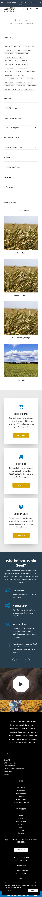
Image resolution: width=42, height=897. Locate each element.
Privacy (21, 833)
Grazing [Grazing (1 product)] (24, 61)
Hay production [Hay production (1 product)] (21, 64)
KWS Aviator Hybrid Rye (21, 295)
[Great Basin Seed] (10, 9)
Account (21, 824)
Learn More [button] (21, 535)
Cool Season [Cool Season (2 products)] (27, 50)
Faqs (21, 816)
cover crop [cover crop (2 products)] (9, 53)
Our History (21, 819)
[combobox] (21, 108)
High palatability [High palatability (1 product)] (10, 68)
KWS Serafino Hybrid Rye (21, 338)
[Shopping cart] (30, 9)
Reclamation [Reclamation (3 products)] (20, 82)
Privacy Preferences (10, 891)
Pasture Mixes (9, 766)
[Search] (23, 9)
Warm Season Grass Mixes (14, 769)
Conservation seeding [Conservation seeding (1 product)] (12, 50)
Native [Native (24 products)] (17, 75)
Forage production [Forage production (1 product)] (11, 61)
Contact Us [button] (21, 485)
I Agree (33, 890)
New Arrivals (21, 799)
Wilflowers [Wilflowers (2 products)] (32, 85)
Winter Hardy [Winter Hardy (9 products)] (17, 89)
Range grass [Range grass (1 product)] (9, 82)
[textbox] (21, 108)
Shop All (7, 760)
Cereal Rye (21, 253)
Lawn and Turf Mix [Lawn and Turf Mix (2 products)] (30, 71)
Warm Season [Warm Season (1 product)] (9, 85)
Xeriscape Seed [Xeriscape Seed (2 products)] (29, 89)
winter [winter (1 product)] (7, 89)
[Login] (26, 9)
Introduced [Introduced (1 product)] (9, 71)
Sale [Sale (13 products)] (29, 82)
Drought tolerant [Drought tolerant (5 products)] (22, 53)
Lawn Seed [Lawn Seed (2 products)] (8, 75)
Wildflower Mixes (10, 763)
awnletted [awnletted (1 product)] (17, 46)
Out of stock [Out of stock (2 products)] (9, 78)
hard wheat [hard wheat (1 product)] (9, 64)
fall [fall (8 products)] (21, 57)
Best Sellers (21, 791)
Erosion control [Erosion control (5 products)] (11, 57)
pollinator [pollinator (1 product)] (29, 78)
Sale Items (21, 788)
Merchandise (21, 794)
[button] (37, 9)
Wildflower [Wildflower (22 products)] (21, 85)
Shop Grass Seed (10, 772)
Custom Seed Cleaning (21, 802)
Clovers (21, 797)
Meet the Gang (21, 821)
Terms (21, 827)
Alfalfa (6, 774)
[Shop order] (27, 210)
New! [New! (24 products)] (23, 75)
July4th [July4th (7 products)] (18, 71)
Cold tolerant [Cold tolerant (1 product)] (29, 46)
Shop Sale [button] (21, 435)
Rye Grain (21, 380)
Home (10, 23)
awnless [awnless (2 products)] (8, 46)
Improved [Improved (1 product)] (22, 68)
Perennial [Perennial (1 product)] (20, 78)
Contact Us (21, 830)
